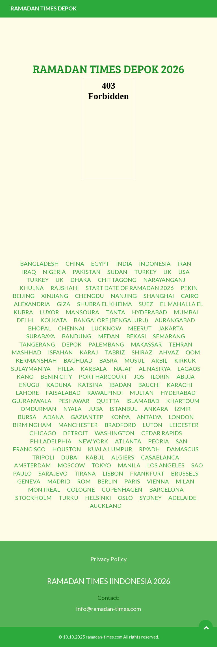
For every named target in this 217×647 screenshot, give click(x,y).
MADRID (58, 481)
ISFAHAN (60, 352)
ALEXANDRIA (32, 303)
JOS (139, 376)
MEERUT (140, 328)
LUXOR (49, 312)
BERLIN (107, 481)
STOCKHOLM (33, 497)
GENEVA (28, 481)
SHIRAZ (142, 352)
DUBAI (70, 457)
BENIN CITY (56, 376)
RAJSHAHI (65, 287)
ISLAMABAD (142, 400)
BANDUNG (76, 336)
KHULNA (31, 287)
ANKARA (156, 408)
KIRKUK (185, 360)
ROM (84, 481)
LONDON (181, 416)
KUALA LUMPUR (110, 449)
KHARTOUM (182, 400)
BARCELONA (166, 489)
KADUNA (58, 384)
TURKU (68, 497)
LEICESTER (184, 424)
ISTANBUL (123, 408)
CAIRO (190, 295)
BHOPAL (39, 328)
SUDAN (117, 271)
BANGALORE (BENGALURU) (111, 320)
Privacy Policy (108, 558)
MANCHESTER (78, 424)
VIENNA (158, 481)
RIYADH (149, 449)
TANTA (115, 312)
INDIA (124, 263)
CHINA (75, 263)
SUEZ (146, 303)
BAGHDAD (78, 360)
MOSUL (134, 360)
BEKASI (136, 336)
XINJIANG (54, 295)
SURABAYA (40, 336)
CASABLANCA (160, 457)
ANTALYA (149, 416)
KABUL (95, 457)
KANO (25, 376)
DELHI (25, 320)
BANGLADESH (39, 263)
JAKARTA (171, 328)
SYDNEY (151, 497)
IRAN (184, 263)
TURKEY (145, 271)
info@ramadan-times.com (108, 608)
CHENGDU (89, 295)
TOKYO (101, 465)
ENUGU (29, 384)
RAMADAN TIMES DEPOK (57, 17)
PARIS (132, 481)
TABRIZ (115, 352)
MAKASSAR (146, 344)
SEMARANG (169, 336)
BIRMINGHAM (32, 424)
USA (184, 271)
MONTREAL (44, 489)
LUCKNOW (106, 328)
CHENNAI (71, 328)
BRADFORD (120, 424)
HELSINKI (98, 497)
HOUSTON (66, 449)
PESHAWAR (74, 400)
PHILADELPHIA (50, 441)
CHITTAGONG (117, 279)
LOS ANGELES (166, 465)
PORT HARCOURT (103, 376)
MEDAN (109, 336)
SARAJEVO (53, 473)
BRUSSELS (184, 473)
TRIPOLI (43, 457)
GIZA (63, 303)
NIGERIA (54, 271)
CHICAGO (42, 433)
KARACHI (179, 384)
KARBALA (94, 368)
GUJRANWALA (31, 400)
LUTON (152, 424)
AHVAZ (169, 352)
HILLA (65, 368)
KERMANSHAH (36, 360)
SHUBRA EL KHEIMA (104, 303)
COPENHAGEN (122, 489)
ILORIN (160, 376)
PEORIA (158, 441)
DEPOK (72, 344)
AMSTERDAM (32, 465)
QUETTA (108, 400)
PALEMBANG (106, 344)
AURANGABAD (175, 320)
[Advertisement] (108, 220)
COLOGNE (81, 489)
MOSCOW (71, 465)
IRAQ (29, 271)
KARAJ (89, 352)
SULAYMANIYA (31, 368)
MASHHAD (26, 352)
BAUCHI (149, 384)
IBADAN (120, 384)
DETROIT (75, 433)
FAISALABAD (63, 392)
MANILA (129, 465)
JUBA (95, 408)
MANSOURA (82, 312)
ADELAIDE (182, 497)
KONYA (120, 416)
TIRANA (85, 473)
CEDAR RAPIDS (161, 433)
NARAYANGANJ (164, 279)
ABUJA (186, 376)
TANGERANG (37, 344)
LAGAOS (188, 368)
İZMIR (183, 408)
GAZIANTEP (87, 416)
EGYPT (100, 263)
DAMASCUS (183, 449)
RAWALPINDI (105, 392)
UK (167, 271)
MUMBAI (186, 312)
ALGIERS (122, 457)
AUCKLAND (105, 505)
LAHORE (27, 392)
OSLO (125, 497)
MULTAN (142, 392)
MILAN (185, 481)
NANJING (124, 295)
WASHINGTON (114, 433)
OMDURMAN (39, 408)
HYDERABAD (149, 312)
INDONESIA (155, 263)
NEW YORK (93, 441)
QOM (193, 352)
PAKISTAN (87, 271)
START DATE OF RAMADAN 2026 (130, 287)
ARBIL (159, 360)
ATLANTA (128, 441)
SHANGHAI (159, 295)
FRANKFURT (147, 473)
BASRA (108, 360)
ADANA (53, 416)
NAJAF (123, 368)
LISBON (113, 473)
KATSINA (90, 384)
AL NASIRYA (155, 368)
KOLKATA (53, 320)
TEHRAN (180, 344)
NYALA (72, 408)
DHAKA (80, 279)
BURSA (27, 416)
